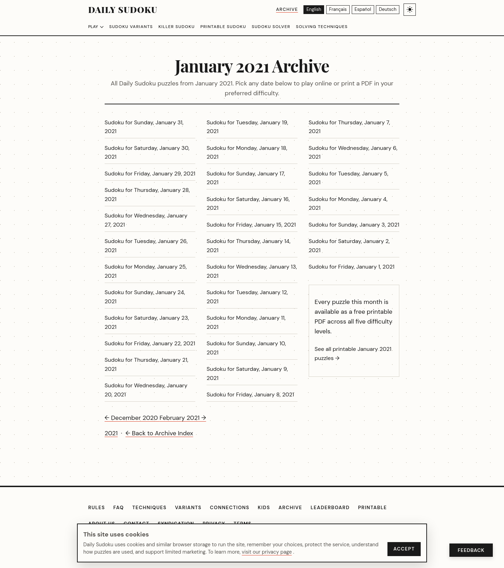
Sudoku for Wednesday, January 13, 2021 (251, 271)
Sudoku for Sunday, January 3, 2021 (354, 224)
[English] (304, 9)
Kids (264, 508)
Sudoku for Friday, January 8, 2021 (250, 394)
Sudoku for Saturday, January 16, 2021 (247, 203)
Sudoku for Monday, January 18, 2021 (246, 152)
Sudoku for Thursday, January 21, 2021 (146, 364)
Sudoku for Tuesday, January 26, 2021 (146, 245)
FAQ (118, 508)
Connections (230, 508)
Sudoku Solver (271, 26)
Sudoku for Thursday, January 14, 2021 (248, 245)
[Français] (330, 9)
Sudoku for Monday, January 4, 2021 (348, 203)
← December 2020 (132, 418)
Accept (404, 549)
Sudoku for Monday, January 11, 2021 (246, 322)
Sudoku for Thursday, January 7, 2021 (349, 127)
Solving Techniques (322, 26)
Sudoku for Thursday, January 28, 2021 (147, 194)
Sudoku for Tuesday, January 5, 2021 (348, 178)
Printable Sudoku (223, 26)
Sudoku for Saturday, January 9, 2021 (247, 373)
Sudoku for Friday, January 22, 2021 (150, 343)
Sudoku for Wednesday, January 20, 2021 (146, 390)
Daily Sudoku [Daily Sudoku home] (123, 9)
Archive (276, 9)
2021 (111, 433)
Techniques (149, 508)
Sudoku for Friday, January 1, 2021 (351, 266)
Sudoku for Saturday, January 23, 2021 (147, 322)
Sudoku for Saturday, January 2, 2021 (349, 245)
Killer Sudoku (177, 26)
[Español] (358, 9)
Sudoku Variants (131, 26)
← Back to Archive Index (159, 433)
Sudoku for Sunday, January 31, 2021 (144, 127)
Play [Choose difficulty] (96, 26)
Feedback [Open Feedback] (471, 550)
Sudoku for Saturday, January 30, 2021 (147, 152)
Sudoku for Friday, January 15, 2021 (251, 224)
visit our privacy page (267, 552)
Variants (188, 508)
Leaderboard (330, 508)
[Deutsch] (386, 9)
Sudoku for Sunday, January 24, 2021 (145, 297)
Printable (372, 508)
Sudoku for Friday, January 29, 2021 (150, 173)
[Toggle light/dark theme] (410, 10)
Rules (96, 508)
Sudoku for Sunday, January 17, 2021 (245, 178)
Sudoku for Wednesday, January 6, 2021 (353, 152)
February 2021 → (183, 418)
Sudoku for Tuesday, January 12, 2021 (247, 297)
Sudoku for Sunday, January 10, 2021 (246, 348)
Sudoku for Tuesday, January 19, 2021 (247, 127)
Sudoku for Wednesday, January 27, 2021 (146, 220)
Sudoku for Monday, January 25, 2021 (146, 271)
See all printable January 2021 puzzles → (353, 353)
